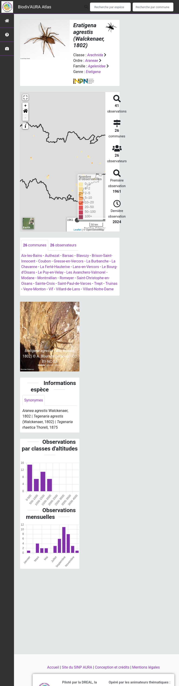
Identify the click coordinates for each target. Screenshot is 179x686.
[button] (25, 112)
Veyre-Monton (47, 289)
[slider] (77, 220)
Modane (30, 278)
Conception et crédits (113, 667)
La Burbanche (99, 261)
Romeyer (69, 278)
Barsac (69, 255)
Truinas (27, 289)
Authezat (52, 255)
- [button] (25, 118)
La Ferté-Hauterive (56, 267)
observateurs (64, 245)
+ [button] (25, 106)
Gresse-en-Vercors (69, 261)
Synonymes (33, 406)
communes (35, 245)
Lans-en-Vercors (87, 267)
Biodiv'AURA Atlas (34, 6)
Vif (64, 289)
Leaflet (77, 229)
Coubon (44, 261)
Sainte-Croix (45, 283)
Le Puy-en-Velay (62, 272)
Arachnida (95, 55)
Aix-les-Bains (31, 255)
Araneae (91, 60)
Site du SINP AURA (77, 667)
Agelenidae (97, 66)
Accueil (52, 667)
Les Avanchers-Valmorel (98, 272)
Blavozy (84, 255)
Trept (100, 283)
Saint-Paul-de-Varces (75, 283)
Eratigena (93, 72)
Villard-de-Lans (82, 289)
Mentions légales (147, 667)
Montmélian (49, 278)
